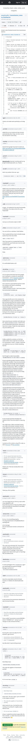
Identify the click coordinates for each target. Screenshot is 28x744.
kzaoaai (5, 474)
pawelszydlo (5, 15)
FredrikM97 (6, 183)
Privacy (8, 735)
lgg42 (4, 118)
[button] (20, 22)
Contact (11, 736)
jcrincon (5, 649)
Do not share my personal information (14, 737)
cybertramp (6, 258)
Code (4, 25)
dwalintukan (6, 559)
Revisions (12, 25)
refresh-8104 (6, 514)
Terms (4, 735)
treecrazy (5, 627)
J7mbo (4, 228)
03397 (4, 575)
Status (17, 735)
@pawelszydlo (6, 161)
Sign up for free (7, 725)
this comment (16, 444)
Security (13, 735)
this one (8, 444)
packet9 (5, 156)
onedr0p (5, 141)
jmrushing (5, 269)
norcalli (4, 169)
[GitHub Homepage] (9, 740)
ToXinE (4, 450)
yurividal (5, 129)
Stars (21, 25)
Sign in (18, 2)
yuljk (4, 204)
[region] (14, 75)
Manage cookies (17, 736)
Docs (8, 736)
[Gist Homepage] (9, 2)
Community (22, 735)
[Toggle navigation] (2, 2)
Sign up (24, 2)
